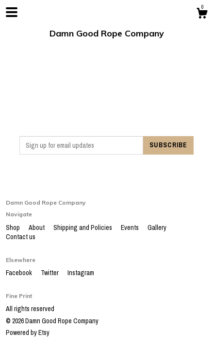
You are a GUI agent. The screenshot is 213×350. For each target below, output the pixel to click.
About (37, 227)
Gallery (156, 227)
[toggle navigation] (11, 12)
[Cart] (202, 14)
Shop (13, 227)
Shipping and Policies (83, 227)
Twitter (50, 272)
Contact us (20, 236)
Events (130, 227)
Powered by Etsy (27, 332)
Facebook (19, 272)
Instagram (80, 272)
